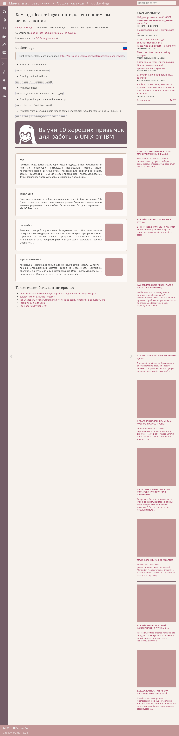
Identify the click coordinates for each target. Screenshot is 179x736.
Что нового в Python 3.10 (34, 307)
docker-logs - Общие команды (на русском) (54, 35)
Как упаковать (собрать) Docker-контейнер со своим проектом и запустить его (63, 301)
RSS (173, 99)
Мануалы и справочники (29, 3)
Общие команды (70, 3)
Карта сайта (20, 727)
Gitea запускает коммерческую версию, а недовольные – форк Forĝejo (59, 295)
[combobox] (156, 3)
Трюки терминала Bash (33, 304)
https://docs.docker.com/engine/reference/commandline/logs (92, 58)
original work (50, 41)
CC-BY (39, 41)
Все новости (143, 99)
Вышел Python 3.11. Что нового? (38, 298)
